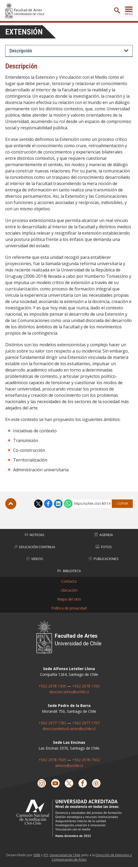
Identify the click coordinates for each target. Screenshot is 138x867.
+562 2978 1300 (52, 685)
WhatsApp (68, 503)
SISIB (36, 855)
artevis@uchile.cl (69, 765)
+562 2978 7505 (52, 759)
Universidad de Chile (64, 855)
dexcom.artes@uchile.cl (69, 691)
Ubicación (69, 590)
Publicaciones (104, 558)
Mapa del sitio (69, 599)
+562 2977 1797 (86, 722)
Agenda (103, 534)
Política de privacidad (69, 608)
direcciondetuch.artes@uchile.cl (69, 728)
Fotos (103, 546)
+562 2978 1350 (86, 685)
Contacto (69, 581)
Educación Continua (34, 546)
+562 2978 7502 (86, 759)
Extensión (24, 31)
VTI (45, 855)
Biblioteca (69, 570)
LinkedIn (58, 503)
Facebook (48, 503)
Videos (34, 558)
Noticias (34, 534)
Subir (10, 503)
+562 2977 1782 (52, 722)
